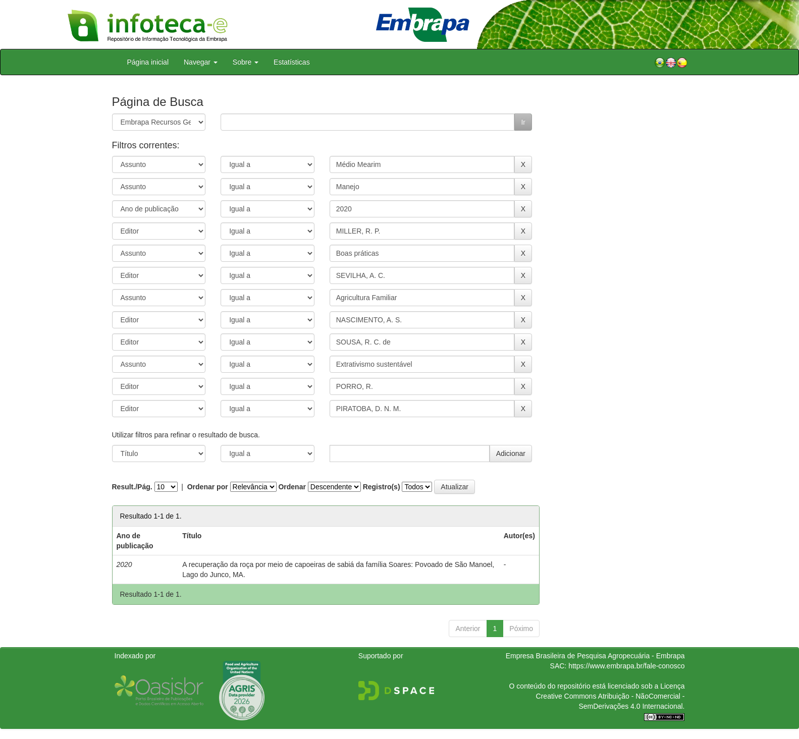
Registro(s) (381, 487)
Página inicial (148, 62)
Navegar (201, 62)
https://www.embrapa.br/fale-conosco (626, 666)
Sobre (245, 62)
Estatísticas (292, 62)
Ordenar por (207, 487)
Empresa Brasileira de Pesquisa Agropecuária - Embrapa (595, 656)
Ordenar (291, 487)
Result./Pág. (132, 487)
